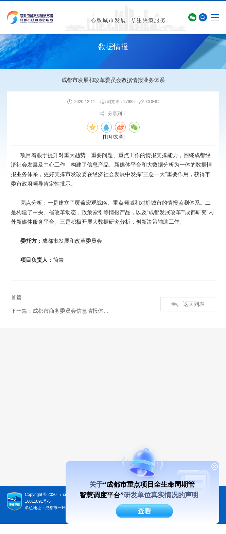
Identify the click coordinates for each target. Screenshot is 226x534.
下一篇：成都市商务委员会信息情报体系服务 (62, 311)
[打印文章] (114, 137)
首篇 (16, 297)
